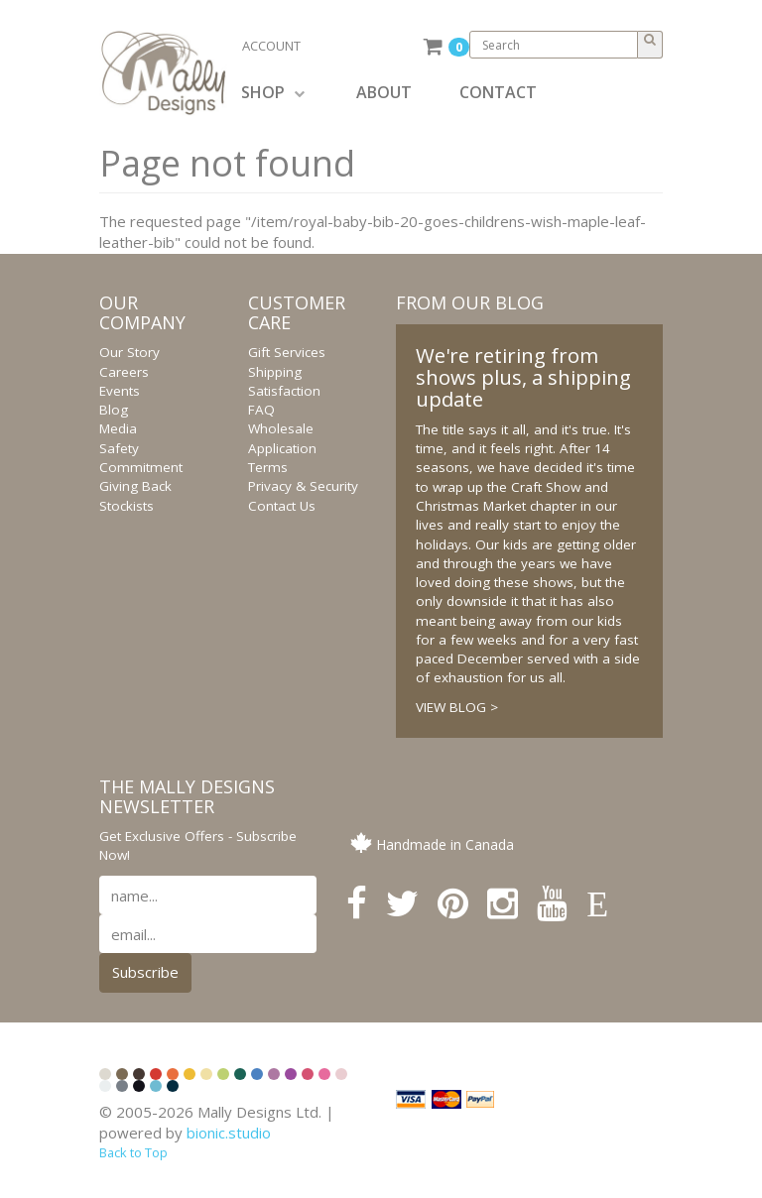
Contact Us (282, 506)
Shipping (275, 372)
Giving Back (135, 486)
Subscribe (145, 972)
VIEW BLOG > (457, 707)
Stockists (126, 506)
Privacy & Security (303, 486)
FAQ (261, 410)
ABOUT (384, 92)
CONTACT (498, 92)
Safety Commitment (141, 457)
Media (118, 428)
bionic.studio (229, 1132)
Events (119, 391)
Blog (113, 410)
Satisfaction (284, 391)
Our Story (129, 352)
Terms (268, 467)
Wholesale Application (282, 437)
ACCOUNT (271, 46)
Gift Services (286, 352)
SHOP (273, 92)
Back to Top (133, 1152)
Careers (124, 372)
